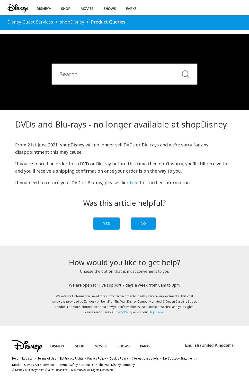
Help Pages (157, 312)
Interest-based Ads (145, 358)
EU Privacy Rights (72, 358)
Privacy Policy (123, 312)
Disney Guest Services (30, 22)
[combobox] (124, 74)
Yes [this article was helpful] (106, 223)
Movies (86, 8)
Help (15, 358)
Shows (110, 8)
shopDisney (72, 22)
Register (28, 358)
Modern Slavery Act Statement (33, 365)
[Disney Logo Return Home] (17, 8)
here (134, 182)
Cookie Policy (118, 358)
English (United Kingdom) (211, 345)
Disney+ (43, 8)
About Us (88, 365)
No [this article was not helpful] (143, 223)
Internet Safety (68, 365)
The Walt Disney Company (116, 365)
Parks (131, 8)
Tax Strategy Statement (178, 358)
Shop (65, 8)
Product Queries (108, 22)
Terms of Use (46, 358)
